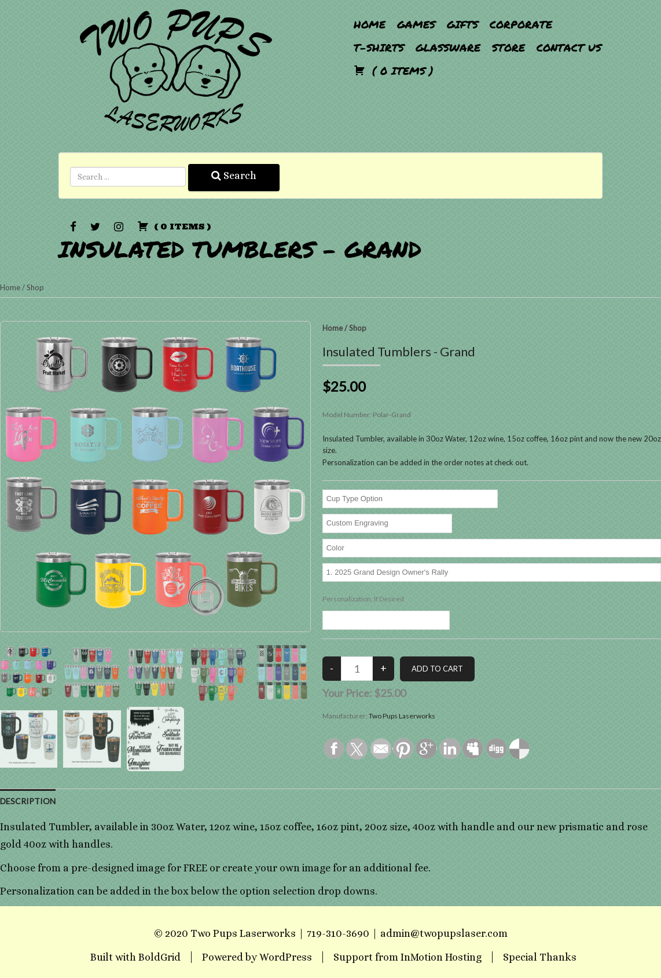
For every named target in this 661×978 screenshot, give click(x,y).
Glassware (448, 47)
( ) (394, 70)
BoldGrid (159, 957)
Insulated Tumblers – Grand (239, 249)
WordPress (285, 957)
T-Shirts (379, 47)
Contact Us (569, 47)
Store (508, 47)
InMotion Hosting (441, 957)
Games (416, 24)
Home (369, 24)
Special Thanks (539, 957)
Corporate (521, 24)
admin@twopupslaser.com (444, 933)
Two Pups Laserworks (402, 715)
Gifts (462, 24)
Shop (35, 287)
